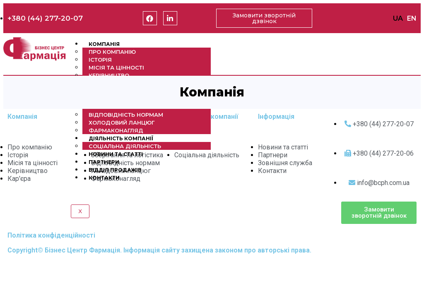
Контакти (104, 178)
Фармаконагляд (116, 130)
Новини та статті (116, 154)
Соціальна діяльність (125, 146)
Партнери (104, 162)
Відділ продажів (115, 170)
